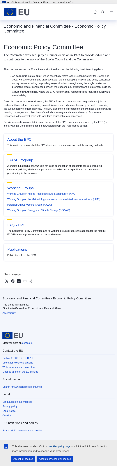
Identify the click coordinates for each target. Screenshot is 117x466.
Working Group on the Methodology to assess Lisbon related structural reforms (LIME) (53, 199)
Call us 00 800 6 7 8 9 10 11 (17, 358)
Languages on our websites (17, 402)
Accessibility (9, 313)
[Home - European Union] (17, 12)
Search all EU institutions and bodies (22, 430)
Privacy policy (9, 406)
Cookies (6, 415)
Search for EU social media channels (22, 387)
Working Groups (20, 188)
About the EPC (19, 139)
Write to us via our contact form (19, 367)
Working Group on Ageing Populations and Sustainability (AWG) (41, 194)
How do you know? (63, 2)
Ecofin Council (55, 59)
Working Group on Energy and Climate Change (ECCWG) (38, 210)
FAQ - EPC (16, 225)
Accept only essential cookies (55, 459)
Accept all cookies (23, 459)
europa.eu (27, 343)
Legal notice (9, 411)
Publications (17, 249)
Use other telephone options (17, 362)
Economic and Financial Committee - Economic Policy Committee (46, 298)
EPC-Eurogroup (20, 160)
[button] (6, 281)
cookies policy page (59, 446)
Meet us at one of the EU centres (20, 371)
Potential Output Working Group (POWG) (29, 204)
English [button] (95, 12)
